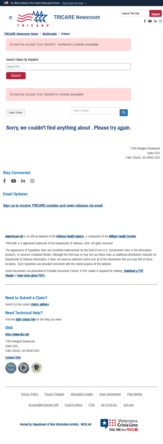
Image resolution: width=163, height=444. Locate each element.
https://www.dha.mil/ (17, 334)
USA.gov (128, 405)
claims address (40, 304)
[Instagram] (32, 182)
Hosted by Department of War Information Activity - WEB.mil (55, 424)
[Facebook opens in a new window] (145, 21)
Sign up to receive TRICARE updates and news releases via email (53, 205)
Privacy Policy (29, 394)
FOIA (92, 405)
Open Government (110, 394)
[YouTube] (13, 182)
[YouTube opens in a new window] (150, 21)
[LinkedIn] (23, 182)
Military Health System (122, 236)
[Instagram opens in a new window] (160, 21)
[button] (74, 3)
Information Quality (82, 394)
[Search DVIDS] (95, 110)
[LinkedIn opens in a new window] (155, 21)
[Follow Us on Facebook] (4, 182)
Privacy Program (54, 394)
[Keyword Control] (68, 66)
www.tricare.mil (14, 236)
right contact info (25, 319)
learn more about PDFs (31, 276)
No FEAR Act (109, 405)
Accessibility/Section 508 (43, 405)
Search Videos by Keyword (22, 60)
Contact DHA (13, 358)
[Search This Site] (134, 13)
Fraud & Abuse (73, 405)
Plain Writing (134, 394)
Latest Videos (16, 113)
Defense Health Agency (70, 236)
